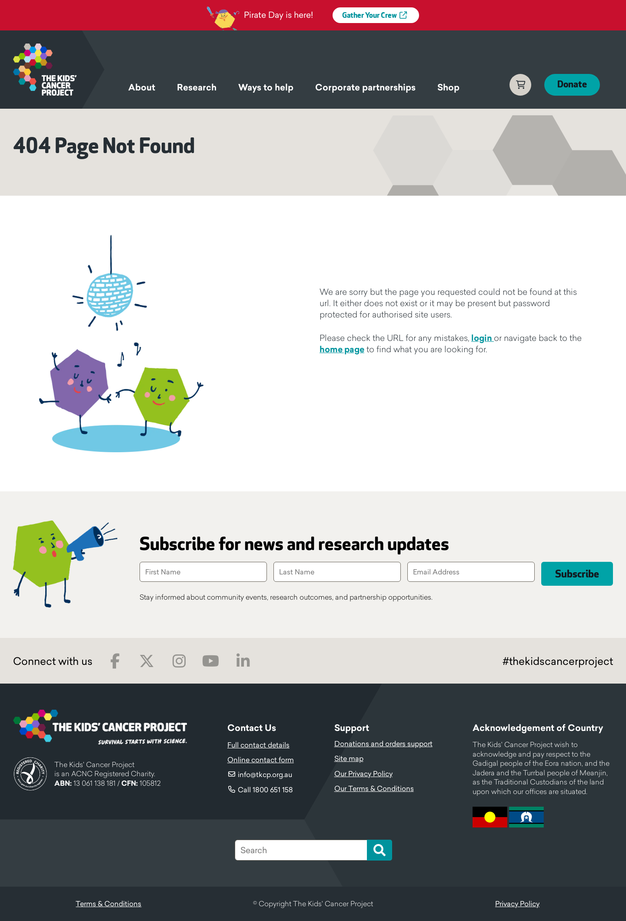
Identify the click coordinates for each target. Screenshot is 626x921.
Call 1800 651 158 (265, 789)
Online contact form (260, 759)
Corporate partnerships (365, 87)
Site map (348, 758)
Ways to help (265, 87)
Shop (448, 87)
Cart (520, 85)
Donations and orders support (383, 743)
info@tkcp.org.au (265, 774)
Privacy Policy (517, 903)
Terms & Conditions (108, 903)
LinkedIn (242, 661)
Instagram (179, 661)
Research (196, 87)
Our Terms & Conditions (374, 788)
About (141, 87)
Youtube (210, 661)
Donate (572, 84)
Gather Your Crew (369, 15)
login (482, 338)
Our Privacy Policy (363, 773)
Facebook (115, 661)
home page (342, 349)
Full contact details (258, 745)
